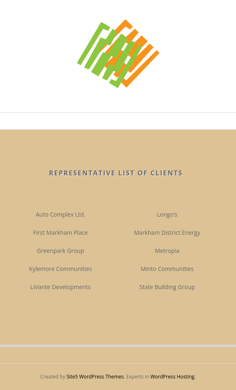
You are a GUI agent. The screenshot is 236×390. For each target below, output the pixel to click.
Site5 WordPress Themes (95, 376)
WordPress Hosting (172, 376)
